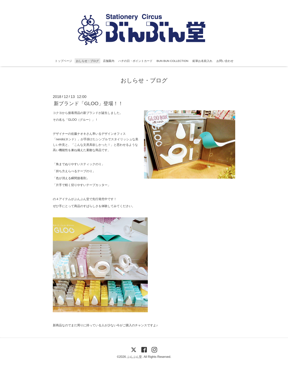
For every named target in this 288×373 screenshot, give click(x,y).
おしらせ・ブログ (87, 60)
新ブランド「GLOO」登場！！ (88, 103)
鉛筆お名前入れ (202, 60)
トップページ (63, 60)
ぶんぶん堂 (134, 356)
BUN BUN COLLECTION (172, 60)
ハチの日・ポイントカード (135, 60)
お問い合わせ (224, 60)
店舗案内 (108, 60)
